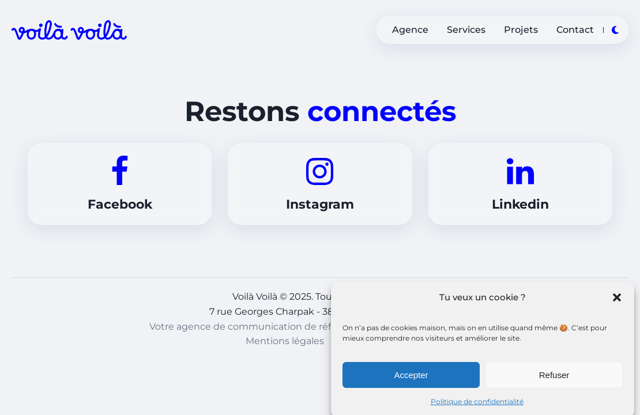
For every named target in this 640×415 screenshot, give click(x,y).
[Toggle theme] (615, 30)
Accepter (411, 378)
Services (466, 29)
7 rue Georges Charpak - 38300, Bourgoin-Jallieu (320, 311)
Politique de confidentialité (477, 404)
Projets (521, 29)
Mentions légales (285, 340)
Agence (410, 29)
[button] (617, 300)
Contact (575, 29)
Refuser (554, 378)
